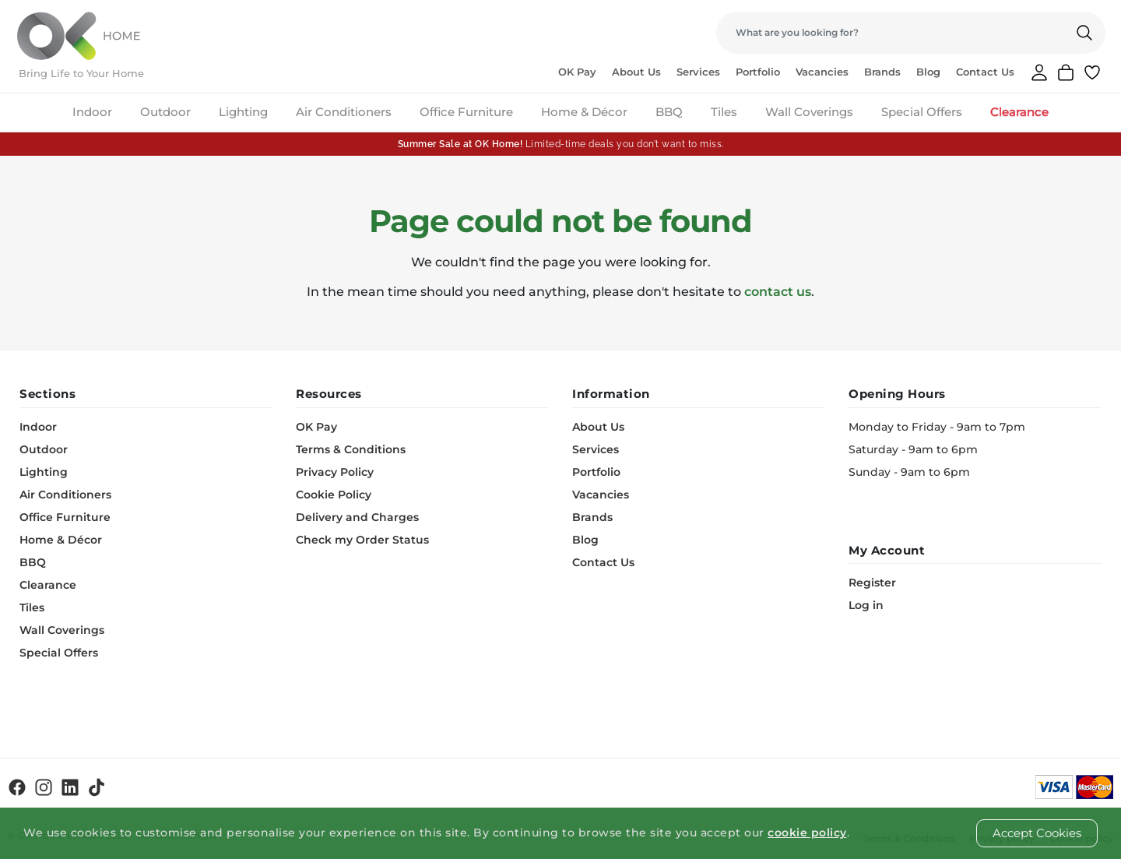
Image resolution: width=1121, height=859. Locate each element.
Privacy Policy (335, 472)
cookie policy (807, 833)
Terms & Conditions (351, 449)
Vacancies (822, 71)
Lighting (243, 111)
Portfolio (758, 71)
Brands (882, 71)
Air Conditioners (344, 111)
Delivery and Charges (357, 517)
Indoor (92, 111)
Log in (866, 605)
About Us (636, 71)
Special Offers (921, 111)
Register (872, 583)
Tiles (724, 111)
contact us (777, 291)
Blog (928, 71)
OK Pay (577, 71)
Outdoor (165, 111)
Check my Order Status (362, 540)
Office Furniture (466, 111)
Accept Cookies (1037, 833)
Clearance (1019, 111)
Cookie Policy (333, 495)
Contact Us (985, 71)
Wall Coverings (809, 111)
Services (698, 71)
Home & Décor (584, 111)
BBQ (669, 111)
